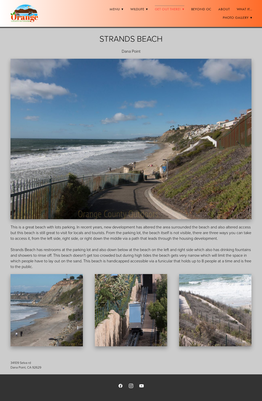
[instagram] (131, 385)
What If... (244, 9)
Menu (117, 9)
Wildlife (139, 9)
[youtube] (141, 385)
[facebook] (120, 385)
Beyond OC (201, 9)
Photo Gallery (237, 18)
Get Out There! (169, 9)
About (224, 9)
